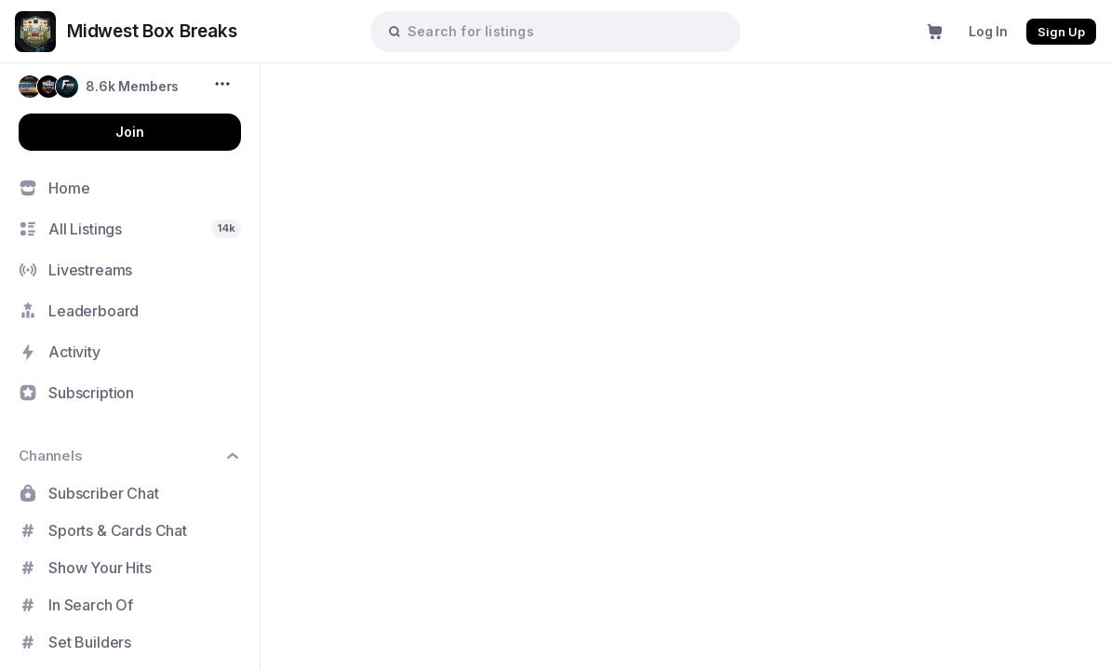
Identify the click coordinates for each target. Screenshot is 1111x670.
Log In (988, 31)
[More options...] (224, 83)
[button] (99, 86)
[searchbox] (565, 31)
